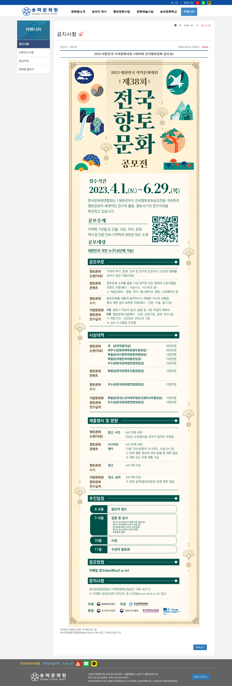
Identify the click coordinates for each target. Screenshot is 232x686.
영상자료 (24, 60)
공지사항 (24, 44)
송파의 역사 (99, 11)
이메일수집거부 (51, 663)
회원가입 (188, 2)
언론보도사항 (26, 52)
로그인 (174, 2)
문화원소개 (78, 11)
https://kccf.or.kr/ (90, 632)
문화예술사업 (145, 11)
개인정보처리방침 (30, 663)
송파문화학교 (168, 11)
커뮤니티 (189, 11)
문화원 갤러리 (26, 69)
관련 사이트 (201, 676)
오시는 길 (67, 663)
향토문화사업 (121, 11)
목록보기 (200, 647)
